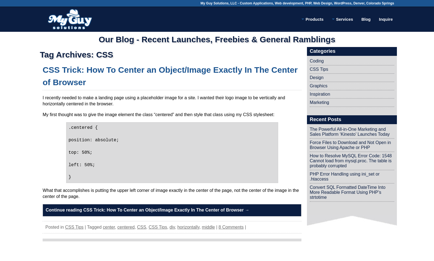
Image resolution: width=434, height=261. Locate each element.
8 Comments (231, 227)
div (172, 227)
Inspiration (320, 94)
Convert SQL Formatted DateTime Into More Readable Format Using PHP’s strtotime (348, 192)
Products (312, 20)
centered (126, 227)
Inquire (386, 19)
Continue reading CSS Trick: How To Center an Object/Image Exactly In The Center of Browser (147, 210)
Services (342, 20)
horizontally (188, 227)
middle (208, 227)
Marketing (319, 102)
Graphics (318, 85)
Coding (317, 61)
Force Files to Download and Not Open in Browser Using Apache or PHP (350, 145)
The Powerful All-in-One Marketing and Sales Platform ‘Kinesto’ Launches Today (350, 132)
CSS (141, 227)
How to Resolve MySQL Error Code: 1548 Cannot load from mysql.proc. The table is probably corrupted (351, 160)
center (109, 227)
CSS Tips (74, 227)
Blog (366, 19)
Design (317, 77)
